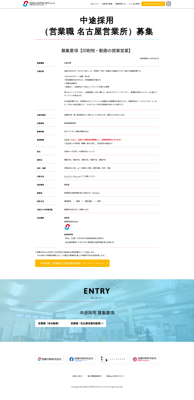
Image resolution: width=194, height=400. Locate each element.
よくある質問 (134, 3)
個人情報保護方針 (95, 376)
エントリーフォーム (152, 3)
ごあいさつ (94, 3)
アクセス (95, 193)
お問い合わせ (77, 376)
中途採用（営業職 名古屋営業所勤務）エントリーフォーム (72, 263)
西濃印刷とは (120, 3)
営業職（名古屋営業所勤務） (97, 323)
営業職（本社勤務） (49, 323)
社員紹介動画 (107, 3)
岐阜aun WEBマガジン (115, 376)
